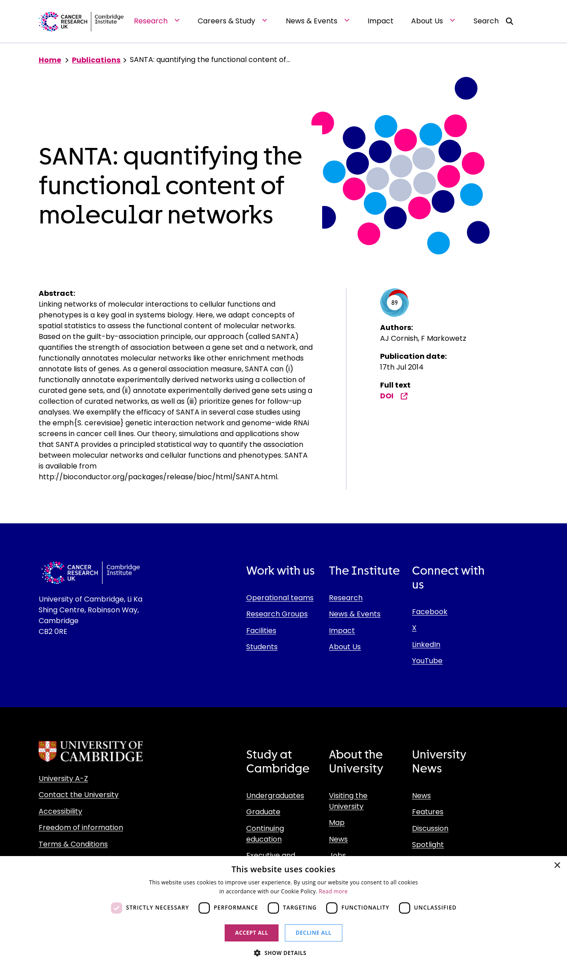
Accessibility (60, 811)
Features (427, 812)
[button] (283, 952)
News (338, 839)
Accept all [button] (251, 933)
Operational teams (280, 598)
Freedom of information (81, 827)
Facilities (261, 630)
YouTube (427, 661)
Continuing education (265, 833)
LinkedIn (426, 644)
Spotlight (428, 844)
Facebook (429, 612)
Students (262, 647)
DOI (394, 396)
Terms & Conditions (73, 844)
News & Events (355, 614)
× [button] (557, 865)
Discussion (430, 828)
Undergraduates (275, 795)
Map (337, 822)
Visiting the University (348, 801)
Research (346, 598)
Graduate (263, 812)
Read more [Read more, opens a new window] (333, 891)
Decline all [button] (314, 933)
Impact (342, 630)
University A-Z (63, 778)
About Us (345, 647)
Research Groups (277, 614)
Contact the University (79, 795)
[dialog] (283, 912)
